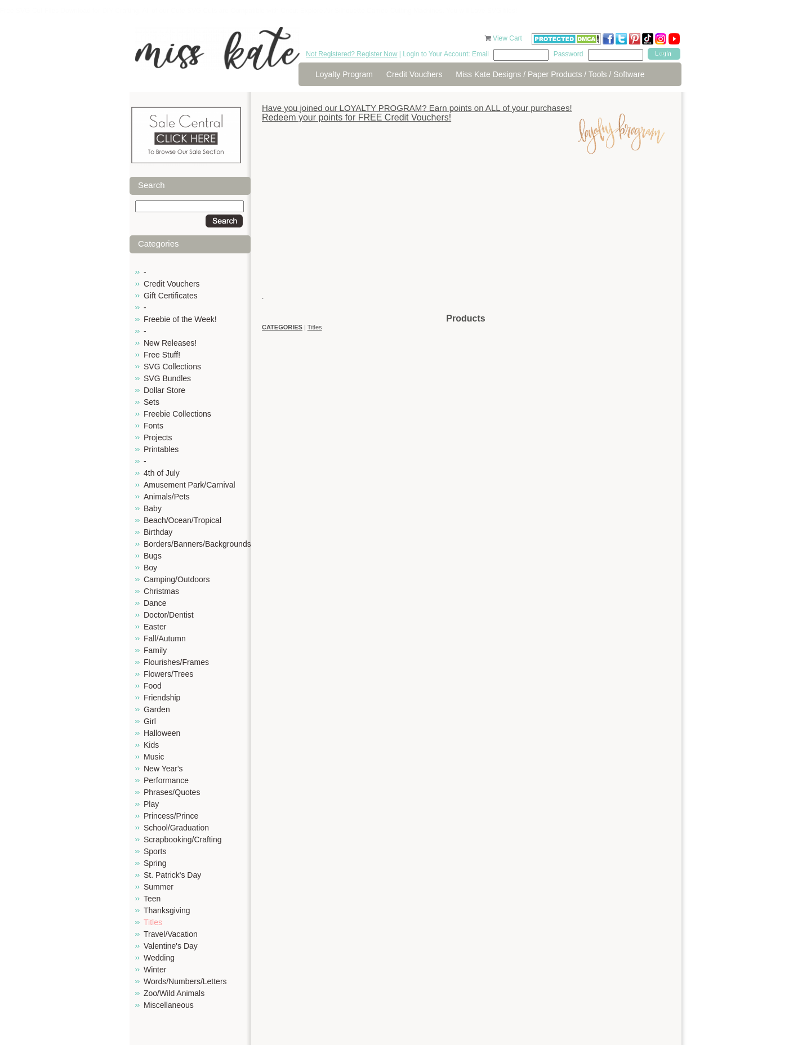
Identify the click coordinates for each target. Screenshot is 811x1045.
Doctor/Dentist (169, 614)
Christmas (161, 591)
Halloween (162, 733)
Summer (158, 886)
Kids (151, 744)
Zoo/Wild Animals (174, 993)
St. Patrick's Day (172, 874)
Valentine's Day (171, 945)
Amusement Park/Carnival (189, 484)
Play (151, 804)
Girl (150, 721)
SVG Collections (172, 366)
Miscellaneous (169, 1005)
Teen (152, 898)
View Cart (508, 38)
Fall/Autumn (165, 638)
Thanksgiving (167, 910)
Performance (166, 780)
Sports (155, 851)
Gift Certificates (171, 295)
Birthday (158, 532)
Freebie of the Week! (180, 319)
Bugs (153, 555)
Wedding (159, 957)
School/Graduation (176, 827)
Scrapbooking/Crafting (183, 839)
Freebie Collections (177, 413)
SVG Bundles (167, 378)
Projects (158, 437)
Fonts (153, 425)
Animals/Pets (167, 496)
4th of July (162, 472)
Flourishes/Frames (176, 662)
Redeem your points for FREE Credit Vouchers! (356, 117)
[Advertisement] (466, 233)
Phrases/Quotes (172, 792)
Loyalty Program (344, 74)
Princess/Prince (171, 815)
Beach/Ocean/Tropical (182, 520)
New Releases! (170, 342)
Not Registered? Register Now (351, 54)
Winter (155, 969)
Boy (150, 567)
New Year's (163, 768)
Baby (153, 508)
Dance (155, 603)
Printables (161, 449)
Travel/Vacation (171, 934)
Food (153, 685)
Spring (155, 863)
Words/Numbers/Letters (185, 981)
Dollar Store (164, 390)
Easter (155, 626)
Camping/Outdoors (177, 579)
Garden (157, 709)
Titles (153, 922)
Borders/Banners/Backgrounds (197, 543)
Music (154, 756)
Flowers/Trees (168, 673)
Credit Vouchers (414, 74)
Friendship (162, 697)
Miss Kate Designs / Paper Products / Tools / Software (550, 74)
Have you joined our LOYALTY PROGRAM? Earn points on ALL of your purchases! (417, 108)
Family (155, 650)
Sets (151, 402)
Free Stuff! (162, 354)
